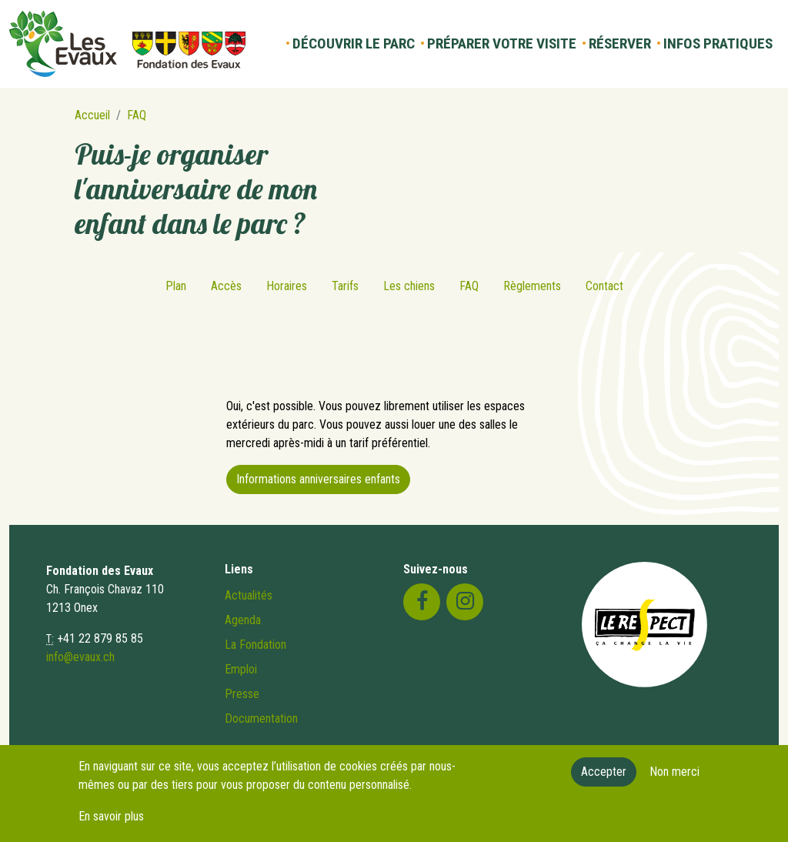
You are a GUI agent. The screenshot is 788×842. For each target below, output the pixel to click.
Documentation (261, 718)
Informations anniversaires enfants (318, 479)
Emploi (241, 669)
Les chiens (409, 286)
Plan (175, 286)
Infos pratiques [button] (718, 43)
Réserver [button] (620, 43)
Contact (604, 286)
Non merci (674, 778)
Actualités (248, 595)
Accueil (92, 115)
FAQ (136, 115)
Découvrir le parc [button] (353, 43)
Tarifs (345, 286)
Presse (242, 694)
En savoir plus (111, 823)
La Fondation (255, 644)
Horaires (286, 286)
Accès (226, 286)
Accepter (603, 778)
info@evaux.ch (80, 657)
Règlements (532, 286)
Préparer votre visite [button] (501, 43)
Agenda (243, 620)
